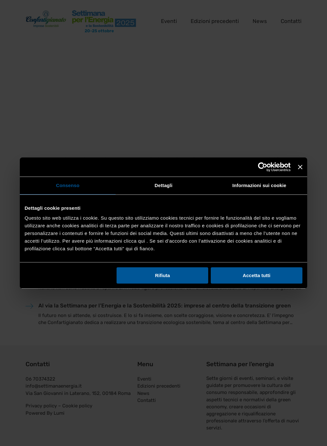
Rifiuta (162, 275)
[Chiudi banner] (300, 167)
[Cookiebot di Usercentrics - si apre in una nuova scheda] (263, 167)
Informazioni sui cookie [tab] (259, 185)
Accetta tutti (256, 275)
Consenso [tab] (67, 185)
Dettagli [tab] (163, 185)
